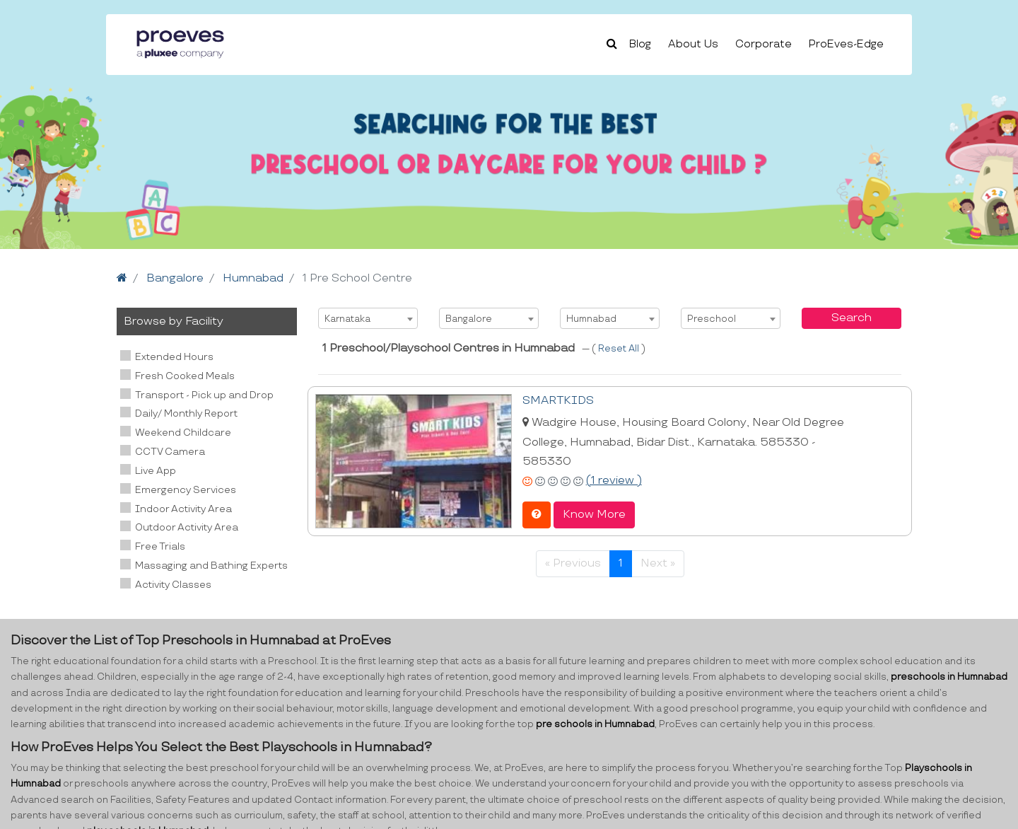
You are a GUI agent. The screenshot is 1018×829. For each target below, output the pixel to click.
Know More (594, 514)
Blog (640, 44)
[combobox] (368, 318)
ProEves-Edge (846, 44)
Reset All (619, 348)
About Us (693, 44)
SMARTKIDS (558, 400)
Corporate (763, 44)
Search (851, 318)
